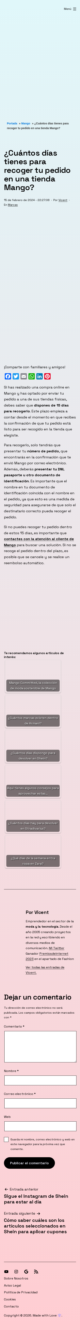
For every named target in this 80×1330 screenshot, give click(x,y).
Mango (25, 123)
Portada (12, 123)
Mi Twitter (56, 948)
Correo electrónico (20, 1094)
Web (7, 1117)
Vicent (62, 200)
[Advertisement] (40, 63)
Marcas (13, 204)
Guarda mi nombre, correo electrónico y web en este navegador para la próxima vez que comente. (42, 1144)
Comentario (14, 1026)
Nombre (11, 1071)
